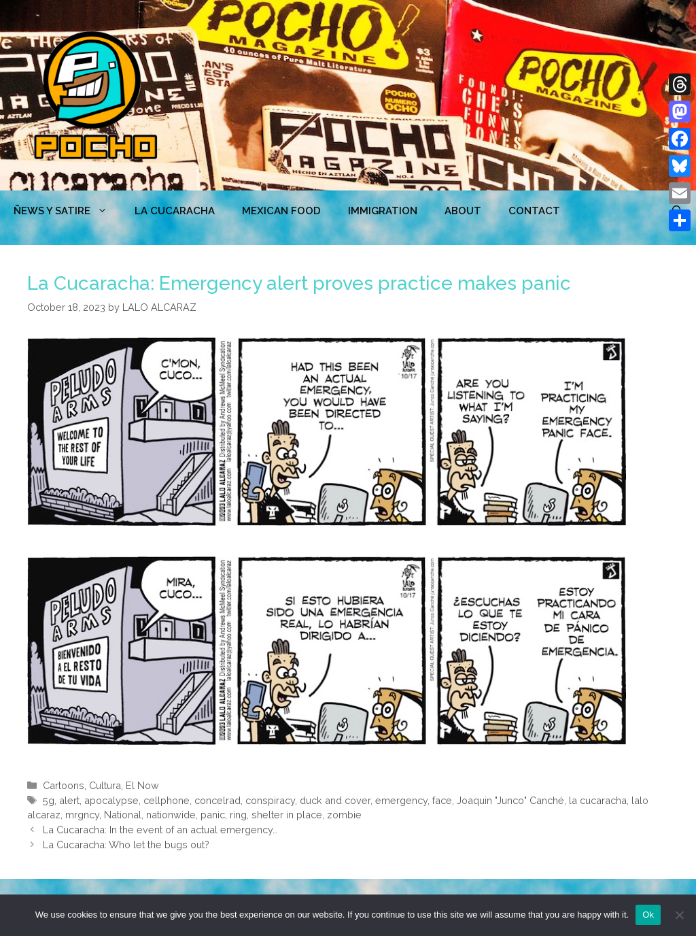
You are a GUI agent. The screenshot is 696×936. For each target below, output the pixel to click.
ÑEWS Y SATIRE (67, 210)
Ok (648, 914)
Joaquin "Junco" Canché (510, 800)
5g (48, 800)
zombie (344, 814)
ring (238, 814)
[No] (679, 915)
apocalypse (111, 800)
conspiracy (270, 800)
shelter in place (286, 814)
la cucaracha (598, 800)
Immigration (382, 211)
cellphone (166, 800)
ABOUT (463, 211)
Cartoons (63, 785)
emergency (401, 800)
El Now (142, 785)
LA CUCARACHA (175, 211)
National (122, 814)
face (442, 800)
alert (69, 800)
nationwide (171, 814)
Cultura (105, 785)
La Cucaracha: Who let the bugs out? (126, 844)
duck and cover (335, 800)
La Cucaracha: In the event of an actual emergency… (160, 829)
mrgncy (82, 814)
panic (213, 814)
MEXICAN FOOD (281, 211)
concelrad (217, 800)
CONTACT (534, 211)
